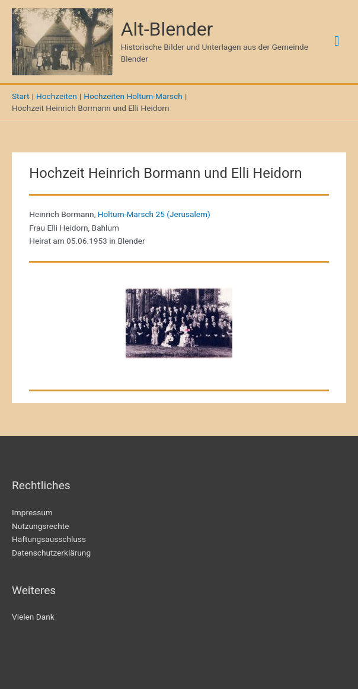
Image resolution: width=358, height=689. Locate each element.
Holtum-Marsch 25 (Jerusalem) (154, 214)
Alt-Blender (167, 29)
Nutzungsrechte (40, 526)
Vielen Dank (33, 616)
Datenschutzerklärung (51, 552)
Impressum (32, 512)
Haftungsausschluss (49, 539)
